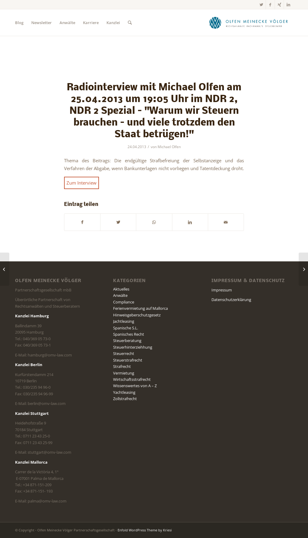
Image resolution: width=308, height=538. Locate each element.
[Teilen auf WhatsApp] (154, 222)
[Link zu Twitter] (261, 4)
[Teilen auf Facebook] (82, 222)
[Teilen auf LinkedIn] (190, 222)
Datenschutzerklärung (231, 299)
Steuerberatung (127, 340)
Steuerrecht (123, 353)
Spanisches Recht (128, 334)
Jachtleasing (123, 321)
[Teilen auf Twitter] (118, 222)
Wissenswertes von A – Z (135, 385)
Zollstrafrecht (125, 398)
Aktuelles (121, 289)
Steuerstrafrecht (127, 360)
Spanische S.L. (125, 328)
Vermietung (123, 373)
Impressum (221, 290)
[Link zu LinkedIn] (288, 4)
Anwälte (120, 295)
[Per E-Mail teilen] (226, 222)
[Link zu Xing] (279, 4)
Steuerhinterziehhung (132, 347)
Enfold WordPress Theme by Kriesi (145, 530)
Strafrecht (122, 366)
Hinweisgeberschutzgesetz (137, 315)
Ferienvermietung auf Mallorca (140, 308)
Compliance (123, 302)
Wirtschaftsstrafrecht (132, 379)
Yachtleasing (124, 392)
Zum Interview (81, 183)
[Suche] (130, 22)
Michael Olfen (169, 146)
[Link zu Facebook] (270, 4)
